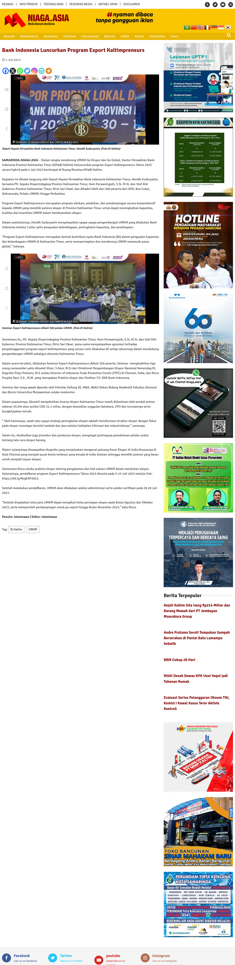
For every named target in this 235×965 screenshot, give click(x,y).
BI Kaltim (16, 529)
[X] (13, 71)
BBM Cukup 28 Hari (179, 659)
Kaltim (121, 36)
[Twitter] (27, 71)
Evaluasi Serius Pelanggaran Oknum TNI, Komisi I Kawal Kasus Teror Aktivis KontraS (197, 703)
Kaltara (135, 36)
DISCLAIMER (131, 4)
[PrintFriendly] (41, 71)
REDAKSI (8, 4)
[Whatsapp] (20, 71)
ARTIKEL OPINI (107, 4)
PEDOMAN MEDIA (80, 4)
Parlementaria (28, 36)
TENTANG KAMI (54, 4)
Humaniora (49, 36)
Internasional (87, 36)
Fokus (169, 36)
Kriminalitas (153, 36)
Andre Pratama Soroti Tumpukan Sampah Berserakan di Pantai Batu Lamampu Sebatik (197, 638)
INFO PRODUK (29, 4)
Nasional (106, 36)
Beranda (8, 36)
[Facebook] (5, 71)
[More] (49, 71)
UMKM (33, 529)
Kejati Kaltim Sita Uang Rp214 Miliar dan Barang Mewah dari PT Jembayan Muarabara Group (197, 611)
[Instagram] (34, 71)
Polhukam (67, 36)
